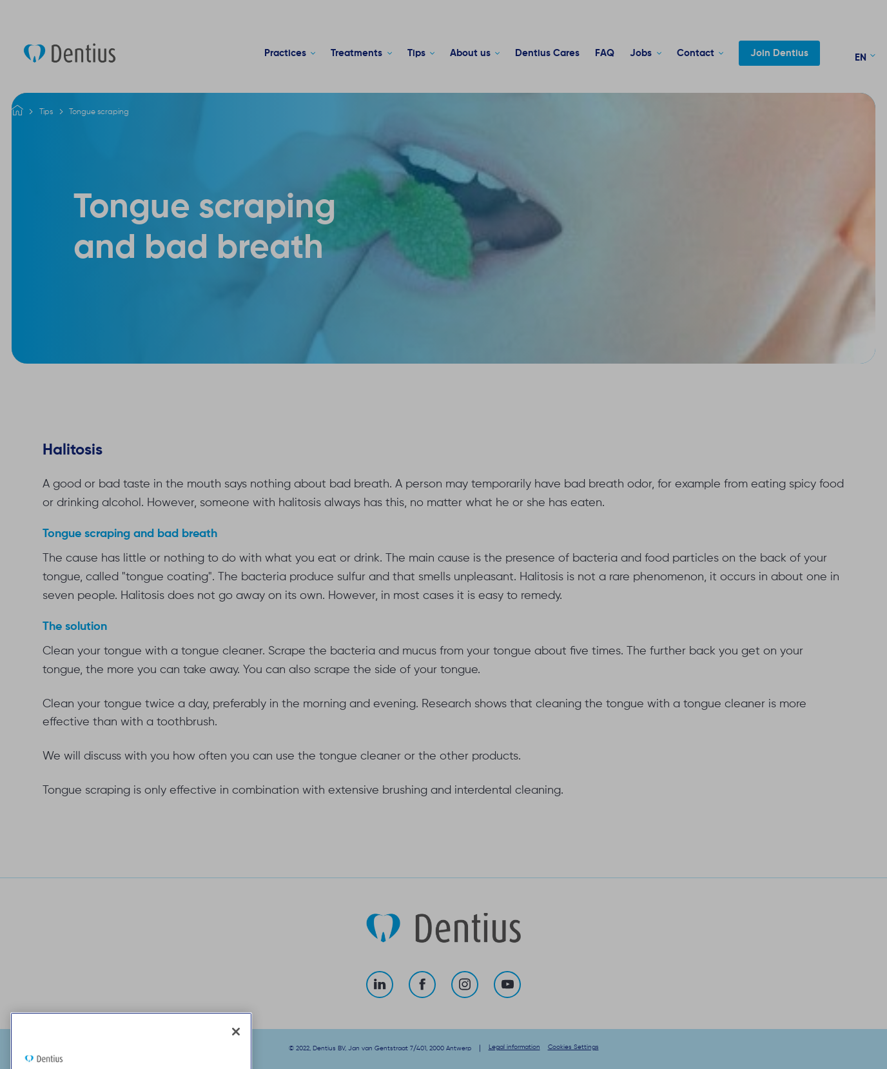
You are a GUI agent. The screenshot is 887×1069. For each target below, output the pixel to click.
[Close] (236, 1050)
